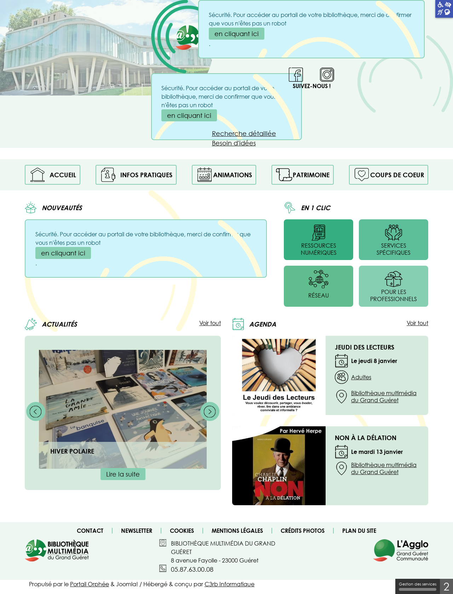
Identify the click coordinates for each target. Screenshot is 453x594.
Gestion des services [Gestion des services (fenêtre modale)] (417, 586)
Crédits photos (303, 531)
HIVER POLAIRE (72, 451)
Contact (90, 531)
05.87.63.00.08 (192, 569)
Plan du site (359, 531)
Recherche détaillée (244, 133)
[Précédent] (35, 411)
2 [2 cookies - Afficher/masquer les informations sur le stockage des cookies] (446, 586)
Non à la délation (365, 438)
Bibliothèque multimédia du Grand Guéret (384, 397)
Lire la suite (123, 474)
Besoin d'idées (234, 143)
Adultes (361, 377)
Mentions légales (237, 531)
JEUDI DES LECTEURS (364, 347)
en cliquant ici (189, 115)
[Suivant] (209, 411)
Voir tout (210, 323)
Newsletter (136, 531)
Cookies (182, 531)
